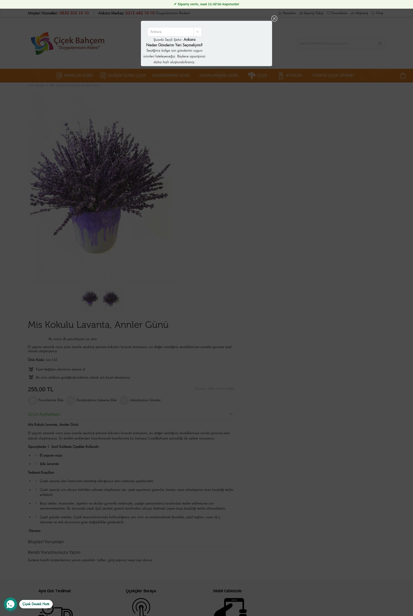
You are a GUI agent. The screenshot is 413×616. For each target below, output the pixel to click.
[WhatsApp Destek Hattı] (28, 604)
